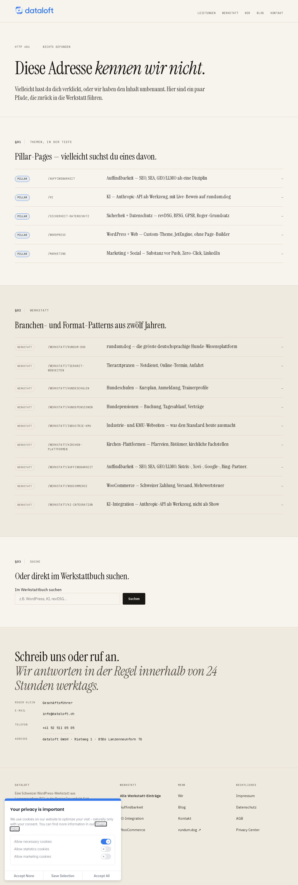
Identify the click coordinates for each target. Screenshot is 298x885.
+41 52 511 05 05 (58, 728)
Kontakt (277, 13)
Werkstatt (230, 13)
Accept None (24, 876)
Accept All (102, 876)
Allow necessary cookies (33, 841)
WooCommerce (132, 830)
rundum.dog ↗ (189, 830)
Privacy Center (248, 830)
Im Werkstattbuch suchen (38, 589)
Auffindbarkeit (131, 807)
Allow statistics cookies (31, 849)
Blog (260, 13)
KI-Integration (132, 818)
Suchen (134, 599)
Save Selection (62, 876)
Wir (247, 13)
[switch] (106, 841)
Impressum (245, 796)
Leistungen (207, 13)
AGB (239, 818)
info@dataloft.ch (58, 714)
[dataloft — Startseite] (34, 10)
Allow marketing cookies (32, 856)
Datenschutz (246, 807)
